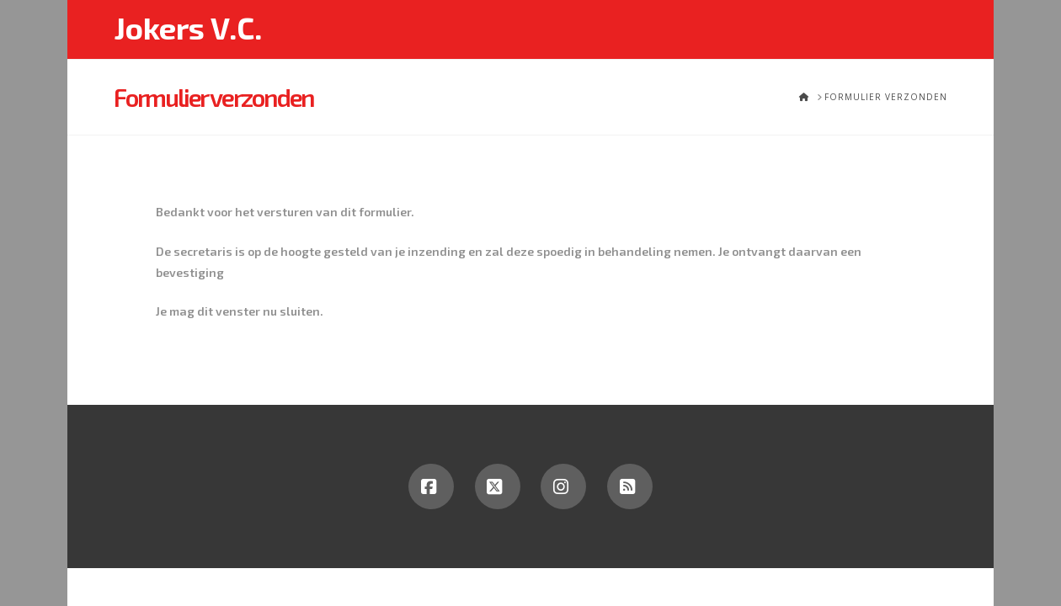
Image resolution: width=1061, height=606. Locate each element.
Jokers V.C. (188, 28)
